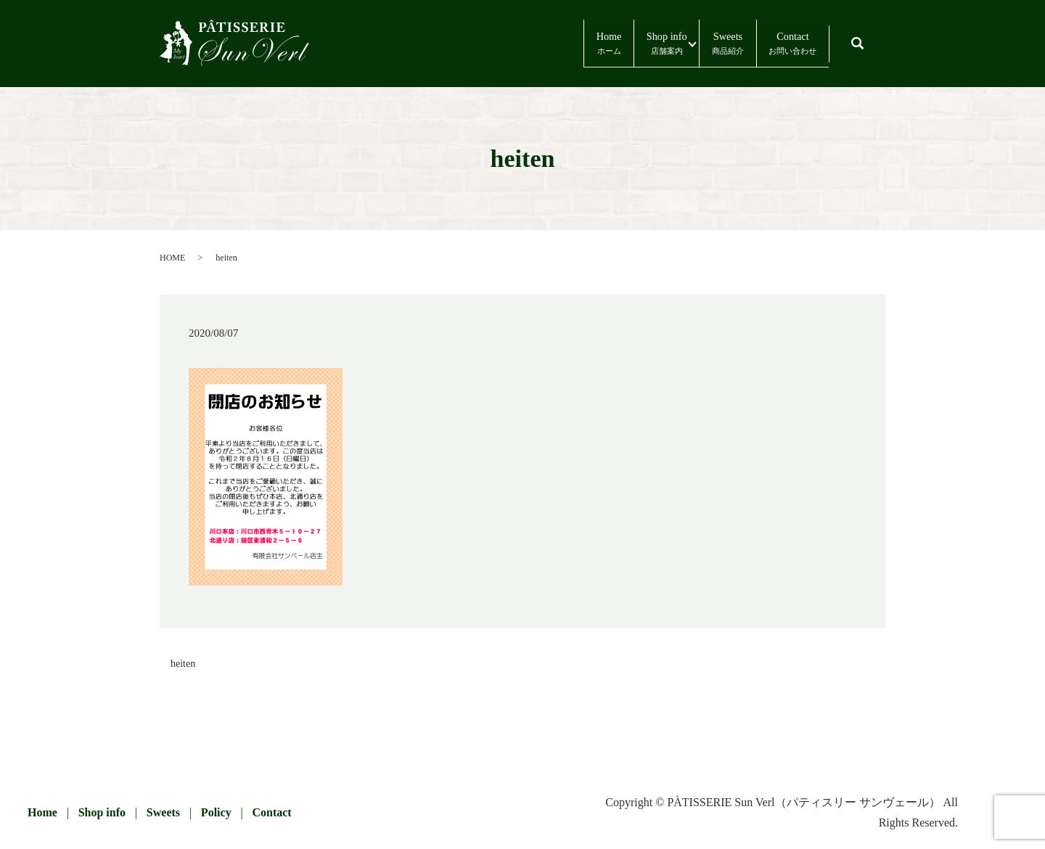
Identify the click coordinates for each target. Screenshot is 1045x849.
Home (491, 44)
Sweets (680, 44)
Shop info (584, 44)
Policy (216, 812)
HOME (172, 258)
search (871, 36)
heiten (183, 663)
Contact (777, 44)
